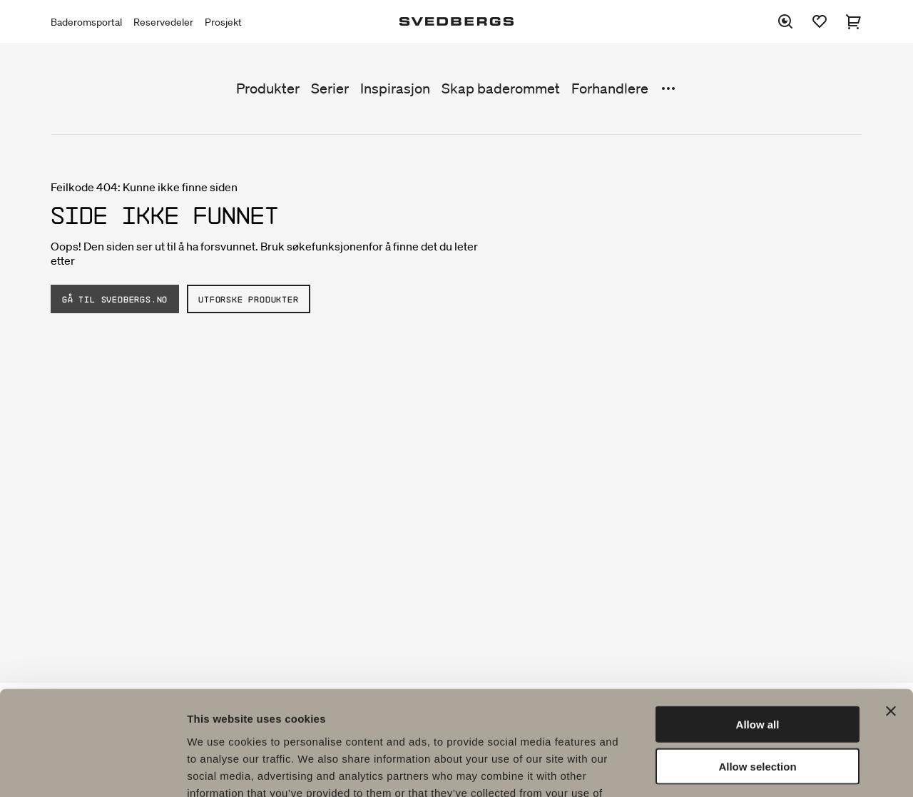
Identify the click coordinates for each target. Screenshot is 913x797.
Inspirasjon (395, 88)
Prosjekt (223, 22)
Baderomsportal (86, 22)
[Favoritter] (819, 21)
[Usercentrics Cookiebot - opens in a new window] (92, 769)
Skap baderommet (501, 88)
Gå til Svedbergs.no (115, 299)
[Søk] (785, 21)
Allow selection (757, 668)
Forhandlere (609, 88)
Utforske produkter (248, 299)
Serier (330, 88)
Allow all (758, 626)
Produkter (268, 88)
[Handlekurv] (853, 21)
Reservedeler (163, 22)
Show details (748, 769)
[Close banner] (891, 613)
